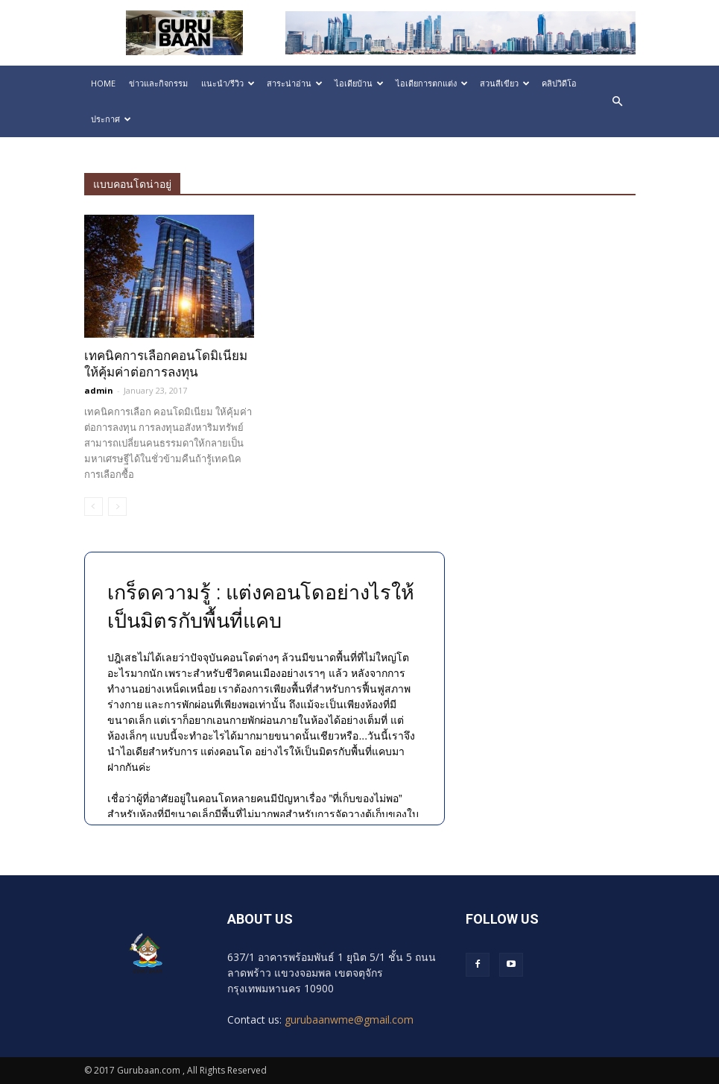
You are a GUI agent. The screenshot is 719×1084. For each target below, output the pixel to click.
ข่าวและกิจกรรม (158, 83)
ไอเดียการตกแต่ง (432, 83)
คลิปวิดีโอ (559, 83)
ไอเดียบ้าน (359, 83)
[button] (618, 101)
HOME (103, 83)
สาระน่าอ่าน (295, 83)
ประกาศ (111, 119)
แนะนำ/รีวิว (228, 83)
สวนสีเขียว (505, 83)
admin (98, 390)
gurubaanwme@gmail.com (349, 1019)
